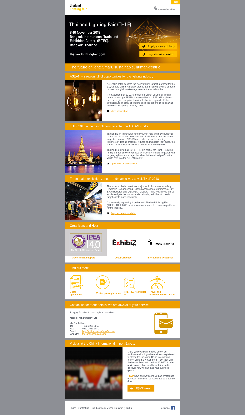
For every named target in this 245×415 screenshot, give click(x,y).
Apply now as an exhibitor (124, 163)
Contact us (83, 408)
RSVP (131, 376)
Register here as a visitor (123, 213)
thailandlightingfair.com (94, 334)
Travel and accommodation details (162, 293)
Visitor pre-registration (108, 293)
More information (119, 111)
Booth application (76, 293)
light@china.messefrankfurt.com (98, 331)
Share (73, 408)
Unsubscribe (97, 408)
